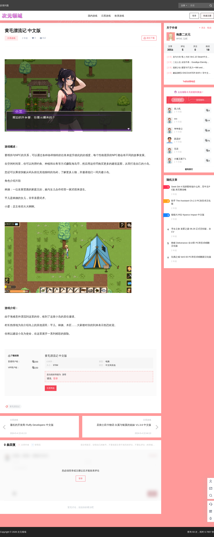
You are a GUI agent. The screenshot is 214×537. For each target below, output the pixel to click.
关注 (202, 28)
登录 (194, 16)
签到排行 (189, 169)
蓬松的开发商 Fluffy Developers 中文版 (32, 424)
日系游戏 (11, 38)
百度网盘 (51, 388)
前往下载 (149, 38)
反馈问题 (4, 5)
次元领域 (21, 532)
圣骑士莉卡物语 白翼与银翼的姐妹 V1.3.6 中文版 (124, 424)
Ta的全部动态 (189, 81)
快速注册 (207, 16)
